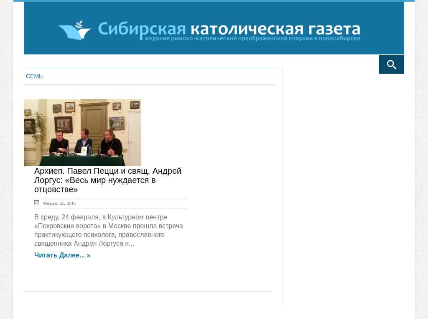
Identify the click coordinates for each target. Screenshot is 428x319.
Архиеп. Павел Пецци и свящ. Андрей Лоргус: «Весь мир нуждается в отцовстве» (107, 180)
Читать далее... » (62, 255)
